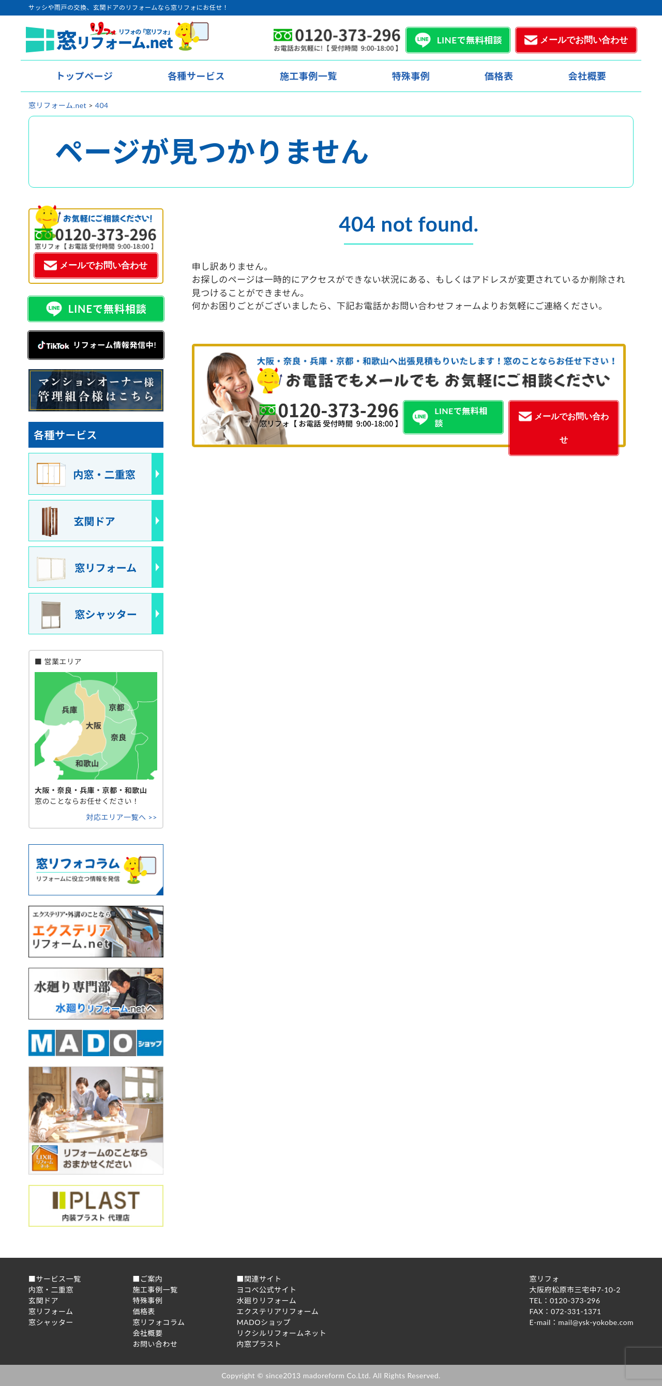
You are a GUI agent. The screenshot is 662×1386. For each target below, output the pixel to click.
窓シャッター (50, 1322)
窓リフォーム (50, 1311)
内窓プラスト (259, 1343)
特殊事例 (411, 76)
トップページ (84, 76)
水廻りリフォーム (267, 1300)
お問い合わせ (155, 1343)
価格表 (499, 76)
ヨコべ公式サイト (267, 1289)
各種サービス (196, 76)
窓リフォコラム (159, 1322)
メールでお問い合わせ (584, 40)
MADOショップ (264, 1322)
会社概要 (587, 76)
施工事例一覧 (308, 76)
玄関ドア (43, 1300)
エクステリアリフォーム (278, 1311)
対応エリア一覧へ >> (121, 817)
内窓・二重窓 (50, 1289)
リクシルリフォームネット (282, 1333)
